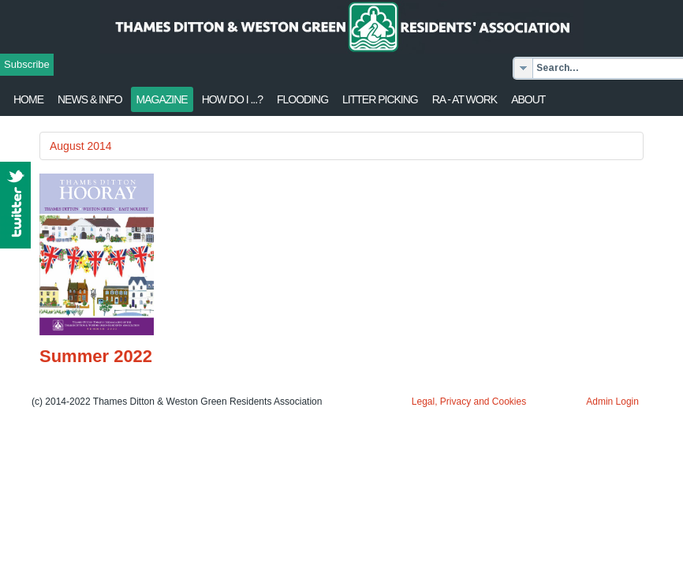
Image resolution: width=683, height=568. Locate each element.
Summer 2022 (95, 356)
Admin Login (612, 401)
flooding (302, 99)
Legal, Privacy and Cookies (469, 401)
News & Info (90, 99)
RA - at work (464, 99)
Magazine (162, 99)
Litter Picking (380, 99)
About (528, 99)
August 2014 (81, 146)
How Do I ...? (232, 99)
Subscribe (27, 64)
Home (28, 99)
